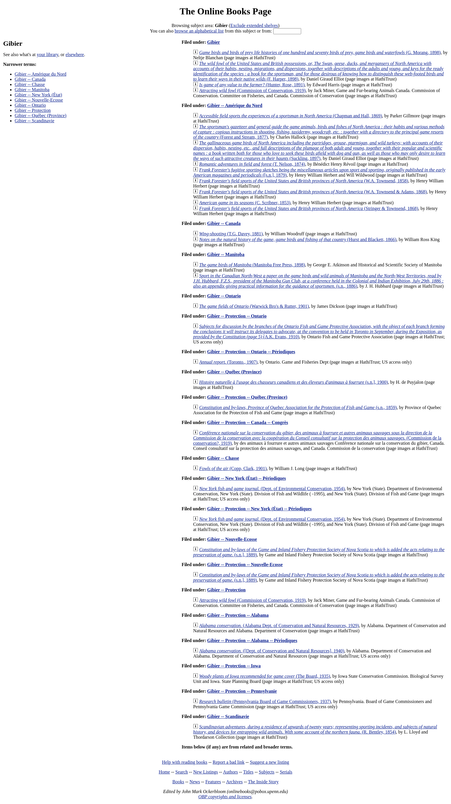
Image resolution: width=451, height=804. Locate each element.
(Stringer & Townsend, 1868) (308, 208)
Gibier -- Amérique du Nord (40, 74)
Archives (234, 781)
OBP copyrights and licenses (224, 796)
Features (213, 781)
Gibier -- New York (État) (38, 94)
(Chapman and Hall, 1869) (290, 115)
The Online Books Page (225, 11)
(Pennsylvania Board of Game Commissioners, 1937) (265, 701)
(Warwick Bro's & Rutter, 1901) (254, 306)
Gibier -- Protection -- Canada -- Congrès (247, 422)
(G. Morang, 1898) (320, 52)
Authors (230, 771)
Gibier (213, 42)
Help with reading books (184, 762)
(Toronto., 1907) (228, 362)
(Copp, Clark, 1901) (233, 468)
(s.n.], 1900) (293, 382)
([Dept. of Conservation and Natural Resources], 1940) (271, 650)
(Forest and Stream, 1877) (318, 132)
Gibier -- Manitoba (32, 89)
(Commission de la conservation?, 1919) (317, 438)
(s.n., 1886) (318, 281)
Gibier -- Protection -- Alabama (238, 615)
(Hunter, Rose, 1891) (251, 84)
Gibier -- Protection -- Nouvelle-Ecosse (244, 564)
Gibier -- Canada (30, 79)
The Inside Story (263, 781)
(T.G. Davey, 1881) (231, 233)
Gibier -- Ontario (30, 105)
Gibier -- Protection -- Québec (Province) (247, 397)
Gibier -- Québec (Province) (40, 115)
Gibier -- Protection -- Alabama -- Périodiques (252, 640)
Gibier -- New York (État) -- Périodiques (246, 478)
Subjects (266, 771)
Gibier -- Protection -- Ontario (236, 316)
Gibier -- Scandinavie (34, 120)
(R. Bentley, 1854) (315, 729)
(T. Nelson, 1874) (252, 164)
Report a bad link (228, 762)
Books (178, 781)
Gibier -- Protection (33, 110)
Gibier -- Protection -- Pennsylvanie (242, 691)
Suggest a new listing (269, 762)
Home (164, 771)
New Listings (205, 771)
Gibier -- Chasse (30, 84)
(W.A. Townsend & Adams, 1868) (313, 191)
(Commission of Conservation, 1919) (252, 90)
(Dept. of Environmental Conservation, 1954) (272, 488)
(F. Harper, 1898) (318, 71)
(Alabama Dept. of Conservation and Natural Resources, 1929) (279, 625)
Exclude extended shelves (254, 25)
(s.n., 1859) (298, 407)
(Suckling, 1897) (319, 150)
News (195, 781)
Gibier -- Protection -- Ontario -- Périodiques (251, 351)
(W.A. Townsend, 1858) (303, 180)
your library (47, 54)
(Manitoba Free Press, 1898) (252, 264)
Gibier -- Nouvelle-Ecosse (39, 100)
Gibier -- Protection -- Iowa (234, 665)
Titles (248, 771)
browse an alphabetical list (199, 30)
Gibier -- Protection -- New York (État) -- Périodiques (259, 508)
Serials (286, 771)
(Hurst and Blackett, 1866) (297, 239)
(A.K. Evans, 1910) (319, 331)
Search (181, 771)
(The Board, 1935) (264, 676)
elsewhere (75, 54)
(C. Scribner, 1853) (244, 202)
